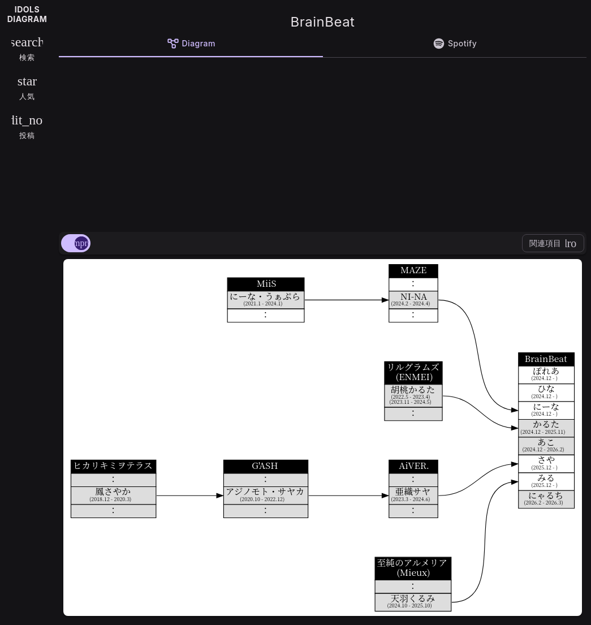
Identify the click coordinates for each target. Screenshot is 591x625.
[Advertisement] (322, 142)
